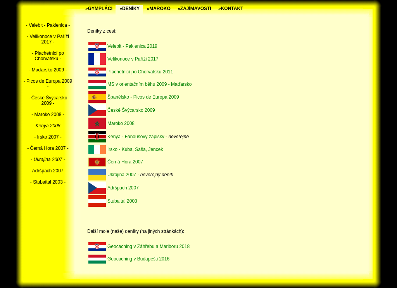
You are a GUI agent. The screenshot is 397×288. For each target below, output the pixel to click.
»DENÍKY (129, 8)
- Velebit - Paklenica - (48, 25)
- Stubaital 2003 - (48, 182)
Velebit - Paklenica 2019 (132, 46)
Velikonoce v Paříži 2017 (132, 59)
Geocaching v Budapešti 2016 (138, 259)
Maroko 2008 (121, 123)
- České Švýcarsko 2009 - (47, 100)
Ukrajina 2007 (121, 174)
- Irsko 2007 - (48, 137)
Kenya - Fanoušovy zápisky (135, 136)
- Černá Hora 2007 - (48, 148)
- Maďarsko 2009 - (48, 70)
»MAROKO (159, 8)
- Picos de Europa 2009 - (48, 83)
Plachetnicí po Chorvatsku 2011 (140, 72)
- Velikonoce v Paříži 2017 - (48, 39)
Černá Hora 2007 (125, 162)
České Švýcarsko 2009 (131, 110)
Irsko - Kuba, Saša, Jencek (135, 149)
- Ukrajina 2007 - (48, 159)
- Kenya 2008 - (48, 125)
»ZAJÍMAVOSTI (194, 8)
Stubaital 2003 (122, 201)
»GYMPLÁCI (98, 8)
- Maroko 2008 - (47, 114)
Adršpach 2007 (123, 188)
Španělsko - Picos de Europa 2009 (143, 97)
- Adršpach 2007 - (47, 170)
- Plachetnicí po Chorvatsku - (48, 55)
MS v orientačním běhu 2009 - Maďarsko (149, 84)
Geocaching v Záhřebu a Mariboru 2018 (148, 246)
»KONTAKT (230, 8)
